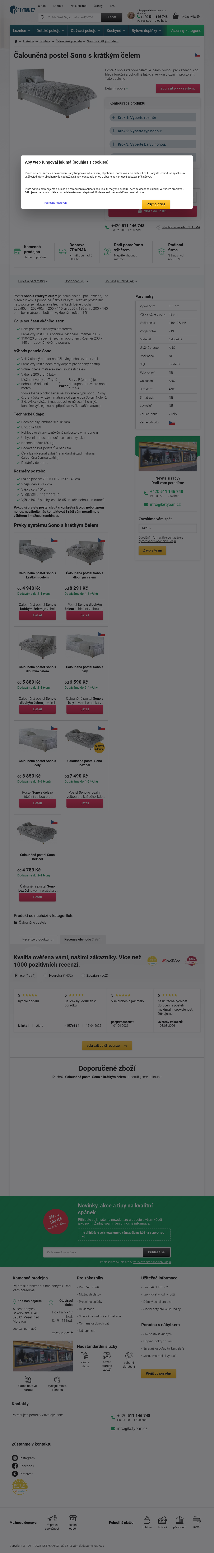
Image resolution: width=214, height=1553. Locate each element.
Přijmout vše (156, 204)
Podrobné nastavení (55, 202)
